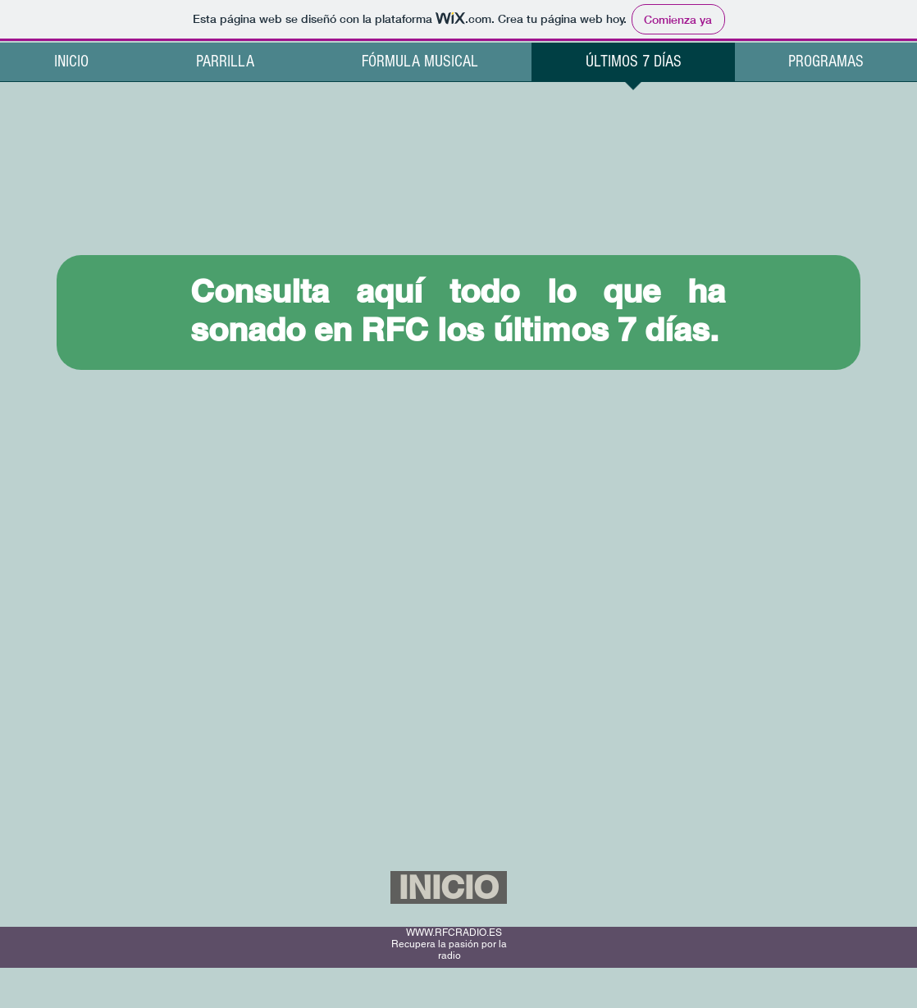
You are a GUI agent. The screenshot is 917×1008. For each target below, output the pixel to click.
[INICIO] (448, 887)
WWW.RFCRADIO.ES (454, 932)
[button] (826, 67)
